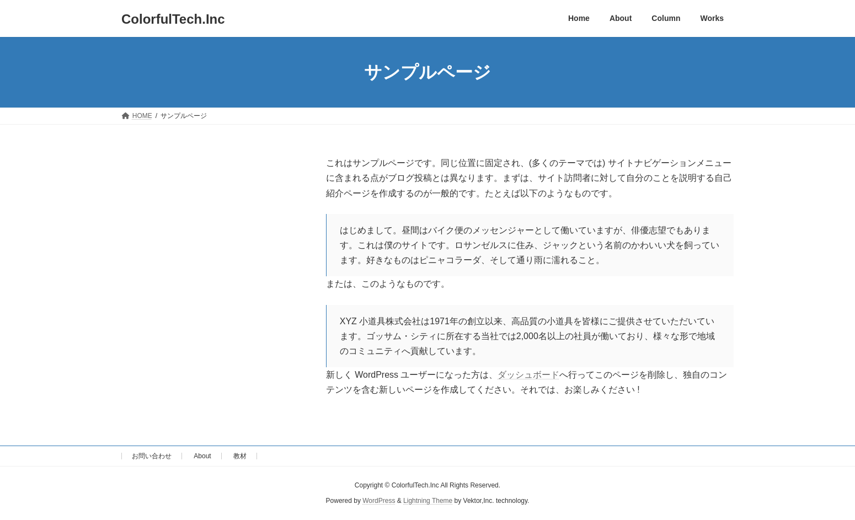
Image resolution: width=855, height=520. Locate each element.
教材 (240, 456)
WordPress (378, 501)
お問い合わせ (152, 456)
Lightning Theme (427, 501)
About (202, 456)
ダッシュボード (528, 374)
